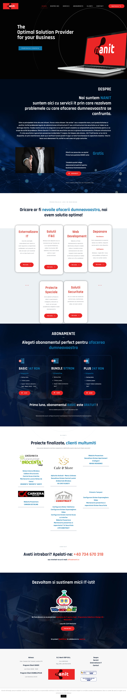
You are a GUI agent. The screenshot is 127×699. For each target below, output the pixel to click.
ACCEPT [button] (63, 696)
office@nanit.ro (73, 559)
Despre (95, 657)
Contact (96, 665)
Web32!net (63, 639)
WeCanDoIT (68, 620)
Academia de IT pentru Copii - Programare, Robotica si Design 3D (79, 617)
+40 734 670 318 (88, 554)
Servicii (96, 660)
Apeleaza (116, 6)
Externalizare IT (96, 663)
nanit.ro (82, 639)
